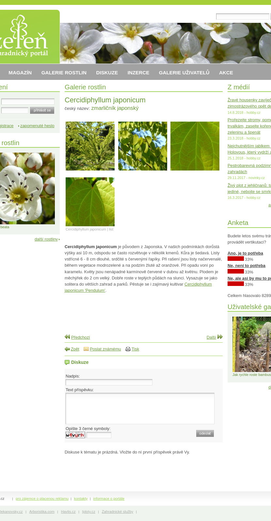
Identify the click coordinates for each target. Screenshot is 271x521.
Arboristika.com (42, 512)
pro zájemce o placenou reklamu (42, 498)
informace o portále (109, 498)
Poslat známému (105, 349)
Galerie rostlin (85, 87)
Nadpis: (73, 376)
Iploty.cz (88, 512)
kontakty (81, 498)
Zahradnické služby (117, 512)
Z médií (239, 87)
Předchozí (80, 337)
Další (211, 337)
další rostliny (46, 239)
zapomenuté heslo (37, 125)
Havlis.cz (68, 512)
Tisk (135, 349)
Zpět (75, 349)
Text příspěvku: (80, 389)
